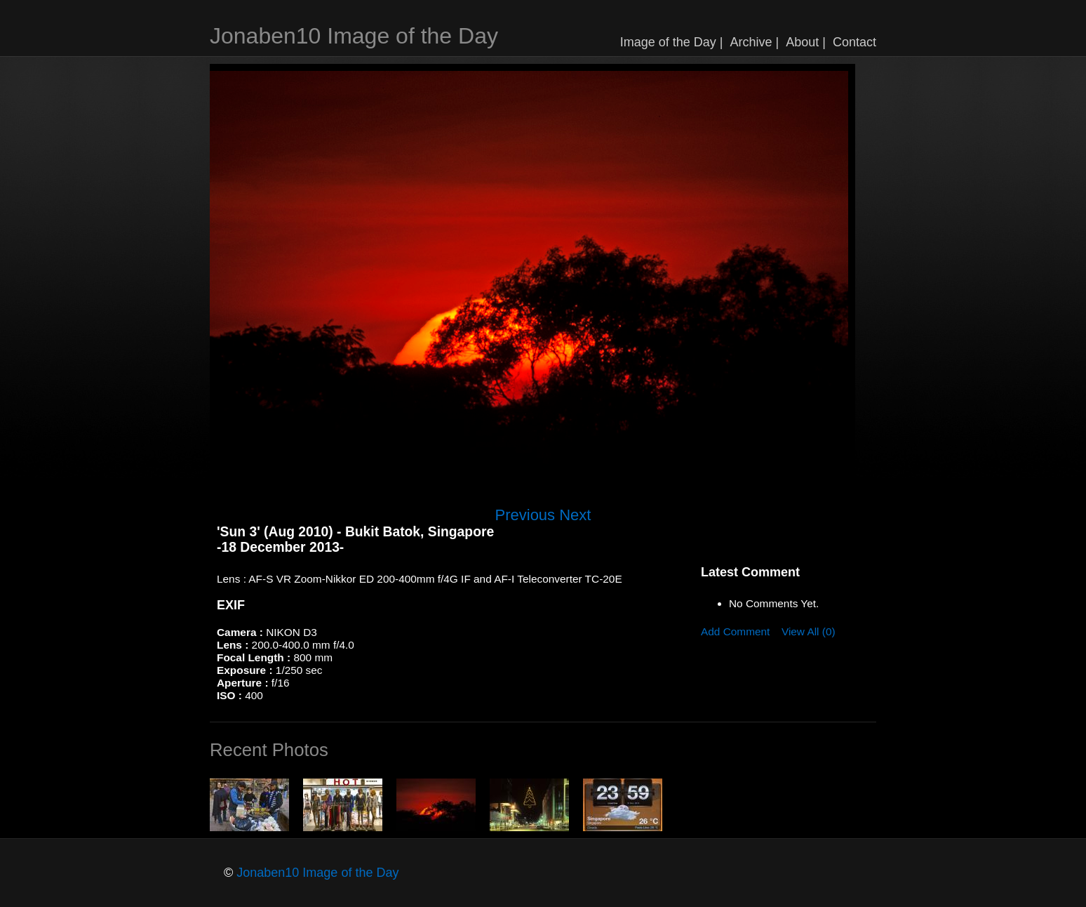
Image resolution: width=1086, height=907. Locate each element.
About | (806, 42)
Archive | (754, 42)
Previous (525, 515)
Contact (854, 42)
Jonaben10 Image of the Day (354, 35)
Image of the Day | (671, 42)
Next (575, 515)
